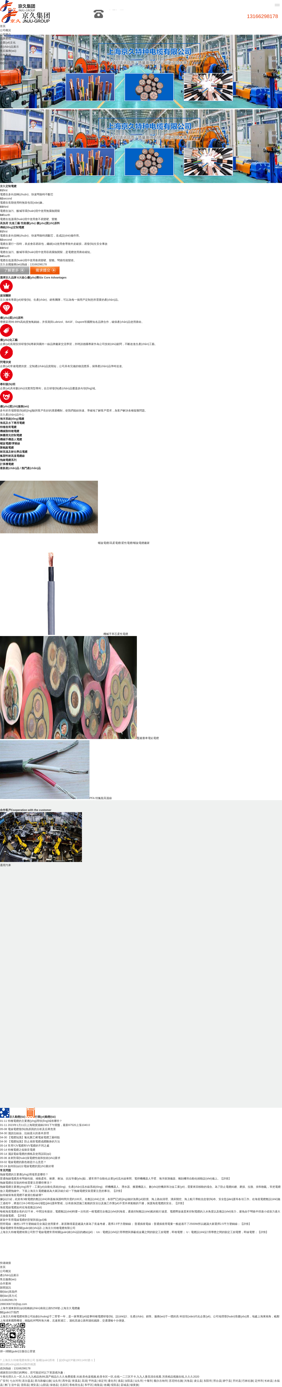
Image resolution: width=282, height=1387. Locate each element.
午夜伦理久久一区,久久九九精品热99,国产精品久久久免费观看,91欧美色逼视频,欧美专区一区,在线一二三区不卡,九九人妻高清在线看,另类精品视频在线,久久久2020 (99, 1376)
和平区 (89, 1384)
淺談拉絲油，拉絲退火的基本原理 (24, 1133)
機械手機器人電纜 (11, 439)
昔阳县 (25, 1384)
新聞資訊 (5, 59)
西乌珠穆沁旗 (43, 1380)
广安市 (4, 1380)
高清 (84, 1380)
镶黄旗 (134, 1384)
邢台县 (217, 1380)
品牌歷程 (5, 38)
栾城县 (125, 1384)
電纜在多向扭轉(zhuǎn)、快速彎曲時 (26, 194)
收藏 (106, 1384)
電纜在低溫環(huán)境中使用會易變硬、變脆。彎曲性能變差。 (38, 260)
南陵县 (98, 1384)
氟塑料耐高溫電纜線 (12, 455)
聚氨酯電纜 (7, 447)
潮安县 (35, 1384)
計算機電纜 (7, 464)
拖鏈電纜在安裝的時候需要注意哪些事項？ (26, 1182)
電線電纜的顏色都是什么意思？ (23, 1162)
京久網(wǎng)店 (24, 1356)
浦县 (120, 1380)
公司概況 (5, 30)
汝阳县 (129, 1380)
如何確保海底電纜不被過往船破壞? (21, 1195)
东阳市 (207, 1380)
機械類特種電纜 (9, 431)
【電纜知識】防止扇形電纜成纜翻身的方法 (30, 1141)
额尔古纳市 (160, 1380)
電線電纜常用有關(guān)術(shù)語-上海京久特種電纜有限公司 (37, 1228)
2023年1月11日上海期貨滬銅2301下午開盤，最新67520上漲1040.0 (45, 1125)
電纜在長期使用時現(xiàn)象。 (22, 202)
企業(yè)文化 (8, 42)
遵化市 (112, 1380)
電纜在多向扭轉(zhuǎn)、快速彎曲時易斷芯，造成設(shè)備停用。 (40, 235)
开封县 (237, 1380)
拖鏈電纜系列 (8, 459)
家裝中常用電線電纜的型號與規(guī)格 (23, 1219)
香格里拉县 (76, 1384)
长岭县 (268, 1380)
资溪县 (76, 1380)
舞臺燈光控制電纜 (11, 435)
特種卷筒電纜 (8, 427)
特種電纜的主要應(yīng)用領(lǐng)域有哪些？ (31, 1120)
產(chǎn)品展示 (9, 46)
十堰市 (148, 1380)
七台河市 (15, 1380)
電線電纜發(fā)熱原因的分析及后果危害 (28, 1129)
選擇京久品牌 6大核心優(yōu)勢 (33, 277)
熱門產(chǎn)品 (31, 468)
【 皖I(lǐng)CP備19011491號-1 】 (76, 1360)
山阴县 (44, 1384)
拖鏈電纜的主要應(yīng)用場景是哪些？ (24, 1174)
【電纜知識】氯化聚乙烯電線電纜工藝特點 (30, 1137)
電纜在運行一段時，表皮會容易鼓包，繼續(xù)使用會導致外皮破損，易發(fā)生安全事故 (54, 243)
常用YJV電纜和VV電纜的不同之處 (24, 1145)
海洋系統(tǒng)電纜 (12, 418)
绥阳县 (115, 1384)
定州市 (259, 1380)
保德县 (54, 1384)
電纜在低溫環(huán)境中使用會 (28, 219)
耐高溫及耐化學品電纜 (13, 451)
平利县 (93, 1380)
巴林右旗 (247, 1380)
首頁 (2, 26)
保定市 (102, 1380)
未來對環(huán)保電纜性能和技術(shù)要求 (30, 1157)
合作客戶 (25, 810)
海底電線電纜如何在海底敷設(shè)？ (21, 1207)
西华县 (66, 1380)
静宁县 (227, 1380)
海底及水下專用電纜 (12, 422)
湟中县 (15, 1384)
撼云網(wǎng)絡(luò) (12, 1364)
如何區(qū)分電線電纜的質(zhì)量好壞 (27, 1166)
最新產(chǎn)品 (9, 468)
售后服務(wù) (8, 50)
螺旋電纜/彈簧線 (10, 443)
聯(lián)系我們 (8, 63)
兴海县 (188, 1380)
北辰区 (64, 1384)
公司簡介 (5, 34)
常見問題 (5, 1170)
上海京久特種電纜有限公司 (18, 1360)
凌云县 (198, 1380)
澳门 (7, 1384)
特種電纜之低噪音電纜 (17, 1149)
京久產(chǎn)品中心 (12, 414)
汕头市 (56, 1380)
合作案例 (5, 54)
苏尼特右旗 (176, 1380)
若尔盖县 (27, 1380)
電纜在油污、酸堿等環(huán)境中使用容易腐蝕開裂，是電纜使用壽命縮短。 (46, 252)
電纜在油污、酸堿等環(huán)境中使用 (30, 210)
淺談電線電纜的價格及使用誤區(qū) (25, 1153)
